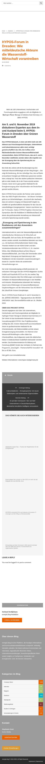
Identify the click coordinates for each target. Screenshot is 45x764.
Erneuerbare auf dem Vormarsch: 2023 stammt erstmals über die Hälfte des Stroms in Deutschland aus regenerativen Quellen (21, 546)
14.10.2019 (5, 62)
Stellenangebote (8, 704)
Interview (6, 686)
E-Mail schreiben (12, 620)
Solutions (10, 31)
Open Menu (40, 19)
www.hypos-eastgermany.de (28, 360)
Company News (8, 682)
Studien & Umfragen (9, 708)
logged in (14, 562)
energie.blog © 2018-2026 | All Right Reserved (15, 759)
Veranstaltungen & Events (11, 713)
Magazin (6, 691)
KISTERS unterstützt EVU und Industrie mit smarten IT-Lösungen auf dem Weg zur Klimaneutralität (21, 513)
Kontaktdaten (11, 737)
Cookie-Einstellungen (11, 748)
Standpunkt (7, 700)
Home (3, 31)
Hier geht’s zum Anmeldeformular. (14, 355)
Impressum (32, 761)
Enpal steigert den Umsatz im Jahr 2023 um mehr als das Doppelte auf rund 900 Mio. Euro (22, 480)
